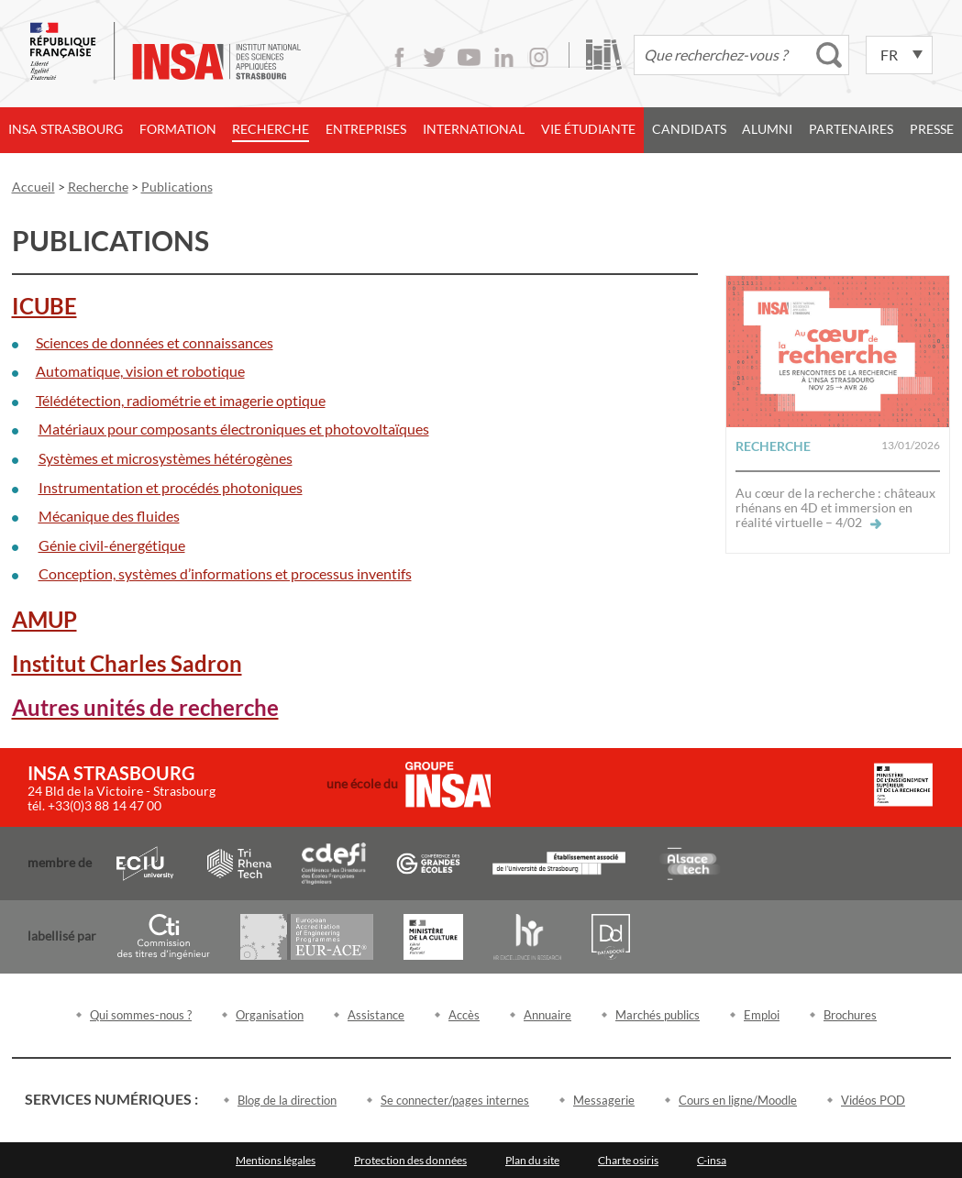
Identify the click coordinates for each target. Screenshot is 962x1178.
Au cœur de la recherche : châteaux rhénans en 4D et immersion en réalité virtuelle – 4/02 (835, 507)
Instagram (538, 57)
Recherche (270, 129)
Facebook (399, 57)
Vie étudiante (588, 129)
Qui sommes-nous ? (141, 1014)
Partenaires (851, 129)
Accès (464, 1014)
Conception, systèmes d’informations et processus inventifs (225, 573)
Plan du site (532, 1160)
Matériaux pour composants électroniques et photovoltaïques (234, 428)
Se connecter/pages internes (455, 1100)
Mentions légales (275, 1160)
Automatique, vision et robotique (140, 371)
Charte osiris (628, 1160)
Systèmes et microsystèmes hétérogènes (166, 458)
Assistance (376, 1014)
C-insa (711, 1160)
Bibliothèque (604, 54)
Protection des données (410, 1160)
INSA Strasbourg (65, 129)
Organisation (270, 1014)
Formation (177, 129)
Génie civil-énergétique (112, 545)
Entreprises (366, 129)
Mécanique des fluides (109, 515)
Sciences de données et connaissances (154, 342)
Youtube (469, 57)
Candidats (689, 129)
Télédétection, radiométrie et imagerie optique (181, 400)
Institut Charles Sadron (127, 663)
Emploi (762, 1014)
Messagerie (604, 1100)
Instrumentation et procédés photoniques (171, 487)
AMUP (44, 619)
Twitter (434, 57)
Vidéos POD (873, 1100)
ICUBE (44, 305)
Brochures (850, 1014)
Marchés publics (657, 1014)
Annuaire (547, 1014)
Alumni (767, 129)
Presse (932, 129)
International (474, 129)
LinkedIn (503, 57)
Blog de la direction (287, 1100)
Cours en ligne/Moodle (738, 1100)
